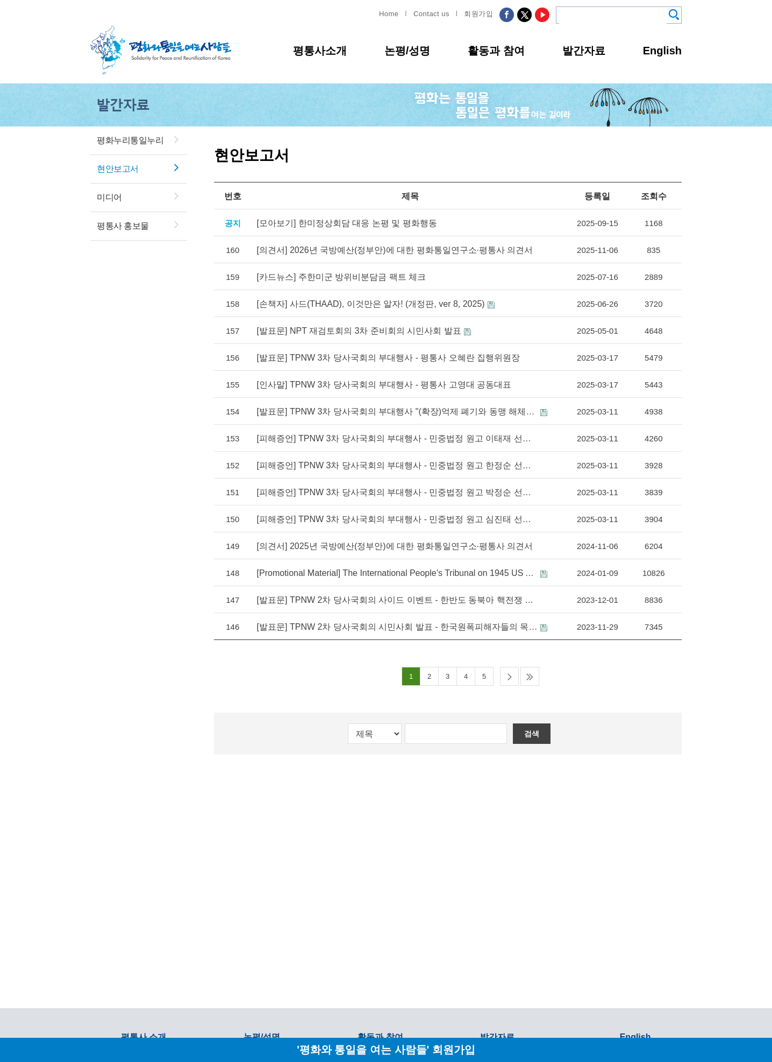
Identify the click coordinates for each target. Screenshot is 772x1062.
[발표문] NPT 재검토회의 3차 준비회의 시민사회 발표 (359, 330)
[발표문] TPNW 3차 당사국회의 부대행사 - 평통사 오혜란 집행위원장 (388, 357)
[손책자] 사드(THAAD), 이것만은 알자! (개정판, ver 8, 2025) (371, 303)
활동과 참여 (496, 51)
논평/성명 (407, 51)
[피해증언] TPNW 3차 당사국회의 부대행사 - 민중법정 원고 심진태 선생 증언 (397, 519)
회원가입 (478, 14)
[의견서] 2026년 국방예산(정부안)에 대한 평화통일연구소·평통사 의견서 (395, 250)
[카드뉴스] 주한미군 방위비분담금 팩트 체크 (341, 277)
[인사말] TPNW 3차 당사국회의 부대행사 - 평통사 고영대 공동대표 (384, 384)
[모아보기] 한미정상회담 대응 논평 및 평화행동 (347, 223)
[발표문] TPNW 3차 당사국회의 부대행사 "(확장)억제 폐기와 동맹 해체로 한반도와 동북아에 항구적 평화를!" (397, 411)
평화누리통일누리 (130, 140)
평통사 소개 (143, 1037)
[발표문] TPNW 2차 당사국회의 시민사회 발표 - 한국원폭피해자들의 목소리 (397, 626)
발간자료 (583, 51)
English (662, 51)
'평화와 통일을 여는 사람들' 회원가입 (386, 1049)
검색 (531, 733)
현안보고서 (118, 168)
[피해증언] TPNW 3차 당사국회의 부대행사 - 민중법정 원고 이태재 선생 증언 (397, 438)
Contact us (431, 14)
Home (389, 14)
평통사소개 (320, 51)
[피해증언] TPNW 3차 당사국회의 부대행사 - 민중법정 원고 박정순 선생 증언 (397, 492)
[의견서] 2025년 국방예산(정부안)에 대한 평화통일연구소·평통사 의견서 (395, 546)
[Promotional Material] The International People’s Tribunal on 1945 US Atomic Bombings (397, 573)
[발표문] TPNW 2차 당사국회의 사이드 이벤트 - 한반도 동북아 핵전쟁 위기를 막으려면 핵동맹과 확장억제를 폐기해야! (397, 599)
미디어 (109, 197)
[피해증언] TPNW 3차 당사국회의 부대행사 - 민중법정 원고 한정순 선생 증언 (397, 465)
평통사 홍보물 (123, 225)
